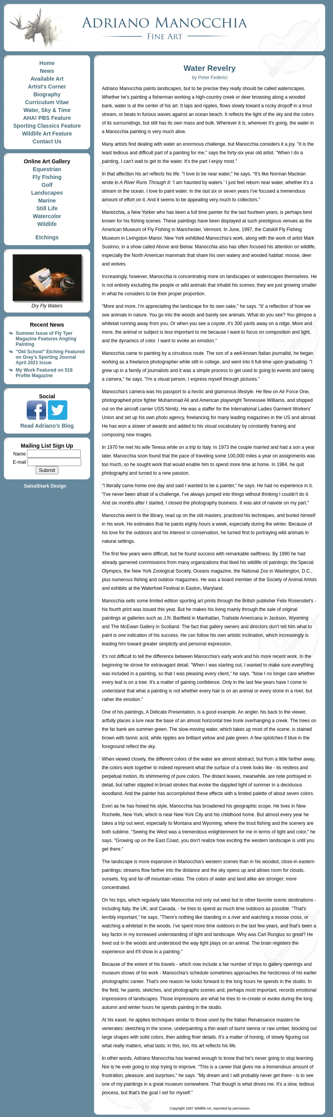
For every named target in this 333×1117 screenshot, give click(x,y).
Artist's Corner (47, 86)
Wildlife (47, 224)
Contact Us (47, 141)
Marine (47, 200)
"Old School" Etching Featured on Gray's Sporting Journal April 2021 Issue (50, 357)
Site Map (47, 493)
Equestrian (47, 169)
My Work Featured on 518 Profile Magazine (44, 372)
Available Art (47, 79)
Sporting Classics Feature (47, 126)
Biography (46, 94)
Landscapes (47, 193)
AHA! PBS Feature (47, 118)
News (47, 71)
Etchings (46, 237)
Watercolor (47, 216)
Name (20, 454)
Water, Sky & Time (47, 110)
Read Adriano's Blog (47, 426)
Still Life (47, 208)
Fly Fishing (47, 177)
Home (47, 63)
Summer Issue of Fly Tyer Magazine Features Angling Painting (46, 339)
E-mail (20, 462)
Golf (47, 185)
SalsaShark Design (45, 486)
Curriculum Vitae (47, 102)
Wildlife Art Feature (47, 133)
